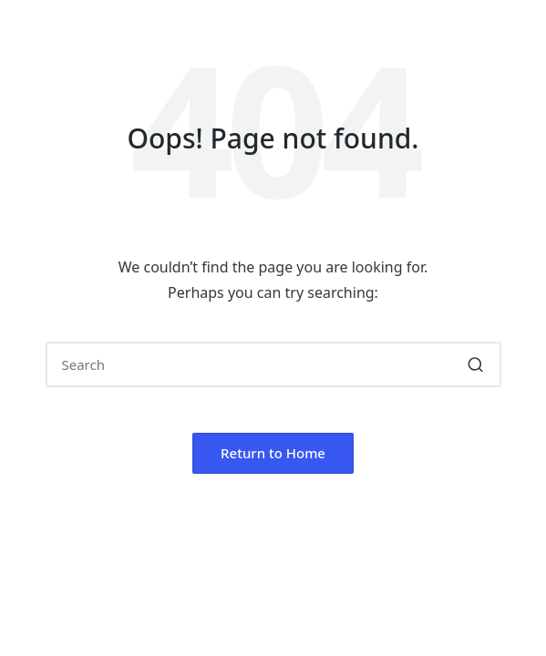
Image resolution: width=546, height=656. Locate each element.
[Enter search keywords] (273, 364)
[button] (476, 364)
